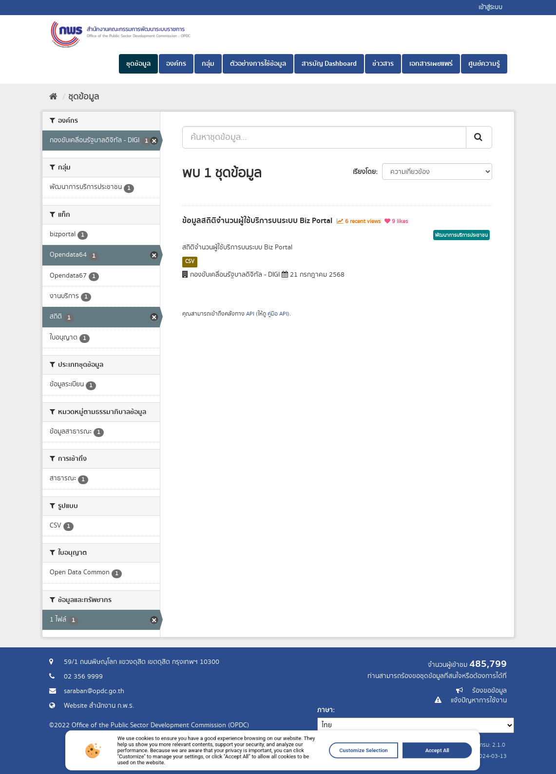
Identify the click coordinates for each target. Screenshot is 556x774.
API (250, 314)
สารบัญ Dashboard (329, 63)
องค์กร (176, 63)
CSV (189, 261)
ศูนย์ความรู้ (484, 63)
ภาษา (325, 710)
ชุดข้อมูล (138, 63)
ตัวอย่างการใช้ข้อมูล (258, 63)
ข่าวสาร (383, 63)
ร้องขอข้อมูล (489, 691)
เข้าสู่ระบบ (490, 7)
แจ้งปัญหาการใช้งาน (479, 700)
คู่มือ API (278, 314)
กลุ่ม (208, 63)
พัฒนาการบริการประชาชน (461, 235)
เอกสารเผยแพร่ (431, 63)
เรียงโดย (364, 172)
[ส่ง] (479, 137)
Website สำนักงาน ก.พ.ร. (99, 706)
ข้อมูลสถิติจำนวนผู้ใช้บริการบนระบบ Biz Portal (257, 220)
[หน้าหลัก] (53, 97)
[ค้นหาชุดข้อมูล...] (324, 137)
